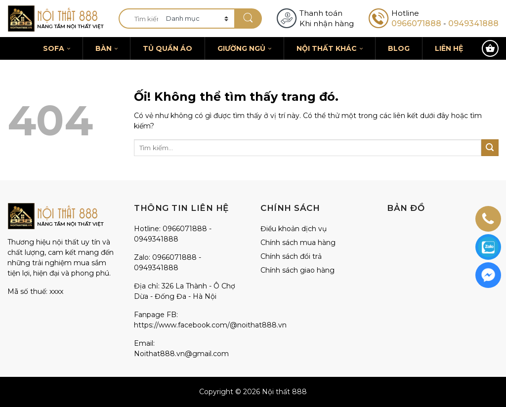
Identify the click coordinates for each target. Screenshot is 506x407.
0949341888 (473, 23)
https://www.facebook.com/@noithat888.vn (210, 325)
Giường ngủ (244, 48)
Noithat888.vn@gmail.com (181, 353)
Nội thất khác (329, 48)
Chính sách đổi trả (291, 256)
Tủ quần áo (167, 48)
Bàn (106, 48)
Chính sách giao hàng (297, 270)
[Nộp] (248, 18)
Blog (399, 48)
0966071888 (416, 23)
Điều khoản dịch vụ (293, 228)
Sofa (56, 48)
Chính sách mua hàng (298, 242)
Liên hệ (449, 48)
